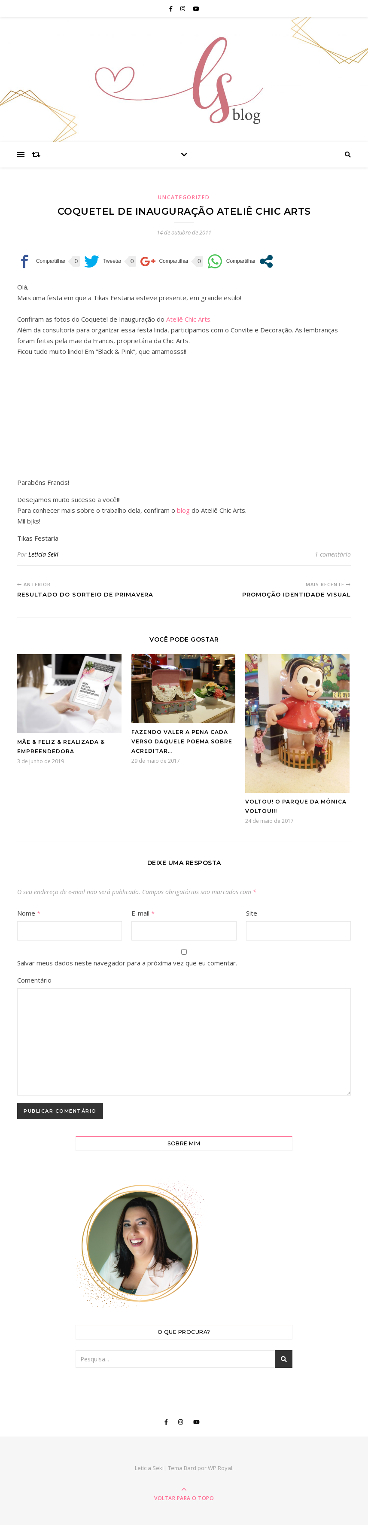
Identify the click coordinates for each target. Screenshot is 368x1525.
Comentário (34, 980)
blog (183, 510)
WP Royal (220, 1468)
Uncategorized (184, 197)
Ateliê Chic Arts (188, 319)
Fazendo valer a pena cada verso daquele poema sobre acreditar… (181, 741)
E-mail (143, 913)
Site (251, 913)
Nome (28, 913)
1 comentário (333, 554)
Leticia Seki (43, 554)
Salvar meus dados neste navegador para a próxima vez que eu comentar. (127, 963)
